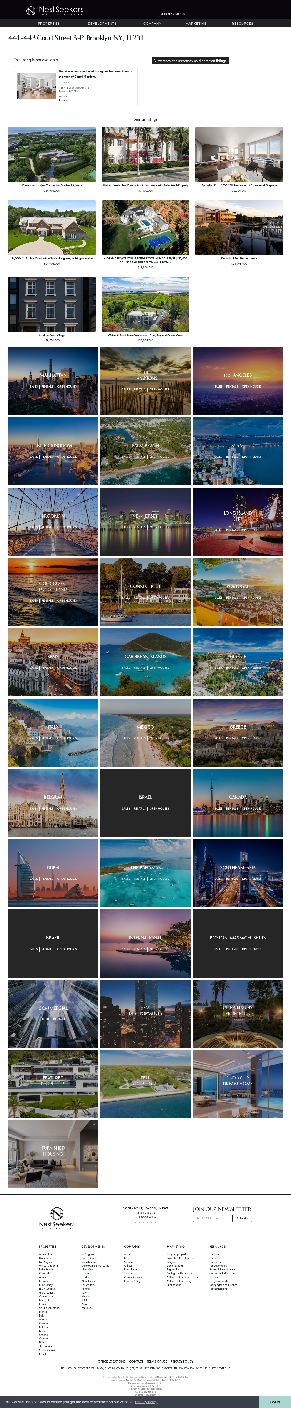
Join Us (128, 1273)
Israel (42, 1331)
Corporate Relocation (222, 1273)
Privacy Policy (132, 1281)
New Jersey (46, 1285)
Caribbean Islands (49, 1308)
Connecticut (46, 1296)
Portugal (44, 1300)
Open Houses (67, 386)
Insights (171, 1262)
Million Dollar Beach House (183, 1277)
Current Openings (134, 1277)
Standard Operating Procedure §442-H (145, 1382)
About (127, 1254)
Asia (84, 1304)
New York (87, 1269)
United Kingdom (48, 1265)
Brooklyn (44, 1281)
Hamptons (45, 1258)
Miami (43, 1277)
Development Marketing (95, 1265)
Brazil (42, 1354)
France (43, 1312)
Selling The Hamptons (179, 1273)
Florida (86, 1277)
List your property (177, 1254)
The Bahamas (47, 1346)
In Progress (88, 1254)
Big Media (173, 1269)
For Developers (218, 1265)
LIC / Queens (47, 1289)
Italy (41, 1315)
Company (152, 23)
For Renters (215, 1262)
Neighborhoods (218, 1281)
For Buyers (215, 1254)
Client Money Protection (145, 1391)
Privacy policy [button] (146, 1402)
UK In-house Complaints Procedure (145, 1385)
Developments (102, 23)
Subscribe (243, 1218)
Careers (128, 1262)
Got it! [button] (275, 1402)
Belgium (43, 1327)
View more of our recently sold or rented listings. (190, 60)
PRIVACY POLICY (182, 1361)
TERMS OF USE (157, 1361)
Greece (43, 1323)
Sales (34, 386)
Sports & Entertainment (222, 1269)
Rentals (47, 386)
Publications (174, 1285)
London (86, 1273)
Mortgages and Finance (223, 1285)
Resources (242, 23)
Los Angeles (46, 1262)
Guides (213, 1277)
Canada (44, 1338)
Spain (42, 1304)
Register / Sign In (172, 14)
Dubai (42, 1342)
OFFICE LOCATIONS (111, 1361)
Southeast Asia (47, 1350)
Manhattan (45, 1254)
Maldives (87, 1308)
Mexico (43, 1319)
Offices (128, 1265)
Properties (49, 23)
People (128, 1258)
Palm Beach (46, 1269)
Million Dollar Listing (179, 1281)
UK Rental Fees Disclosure (146, 1394)
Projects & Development (180, 1258)
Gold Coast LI (47, 1292)
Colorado (44, 1273)
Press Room (131, 1269)
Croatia (43, 1335)
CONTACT (136, 1361)
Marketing (196, 23)
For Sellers (215, 1258)
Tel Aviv (86, 1300)
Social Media (175, 1265)
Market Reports (218, 1289)
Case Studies (89, 1262)
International (89, 1258)
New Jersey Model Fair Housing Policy (145, 1388)
